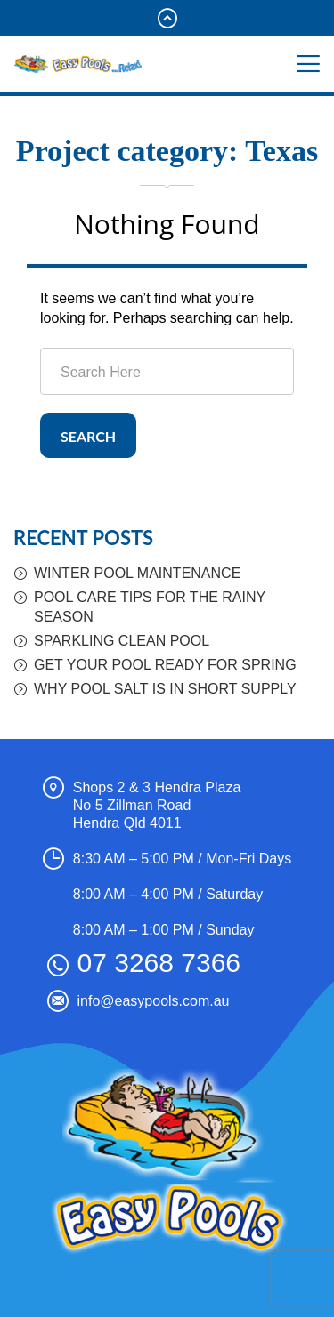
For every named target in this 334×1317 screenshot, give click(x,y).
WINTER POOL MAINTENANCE (137, 573)
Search (88, 436)
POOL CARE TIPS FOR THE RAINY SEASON (149, 607)
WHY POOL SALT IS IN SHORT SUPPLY (165, 688)
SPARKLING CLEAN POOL (121, 640)
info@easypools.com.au (153, 1000)
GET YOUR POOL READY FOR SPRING (165, 664)
